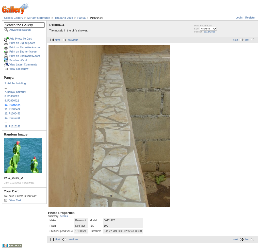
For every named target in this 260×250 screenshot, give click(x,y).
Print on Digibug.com (22, 43)
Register (250, 17)
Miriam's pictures (38, 17)
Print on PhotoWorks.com (25, 47)
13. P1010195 (12, 117)
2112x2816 (209, 31)
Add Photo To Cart (20, 38)
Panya (81, 17)
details (64, 216)
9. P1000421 (12, 100)
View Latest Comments (23, 64)
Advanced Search (20, 29)
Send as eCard (18, 60)
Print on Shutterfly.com (23, 51)
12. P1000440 (12, 113)
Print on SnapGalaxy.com (24, 56)
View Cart (15, 200)
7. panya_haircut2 (15, 92)
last (247, 40)
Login (239, 17)
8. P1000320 (12, 96)
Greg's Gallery (13, 17)
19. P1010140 (12, 126)
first (57, 40)
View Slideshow (18, 69)
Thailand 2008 (64, 17)
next (235, 40)
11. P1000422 (12, 109)
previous (73, 40)
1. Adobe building (15, 83)
